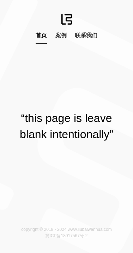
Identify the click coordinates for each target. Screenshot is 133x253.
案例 (61, 35)
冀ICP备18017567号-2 (66, 235)
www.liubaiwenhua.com (90, 229)
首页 (41, 35)
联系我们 (86, 35)
